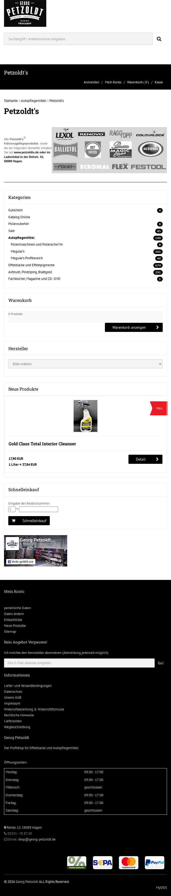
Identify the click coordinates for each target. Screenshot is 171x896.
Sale (11, 230)
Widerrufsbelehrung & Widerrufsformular (34, 709)
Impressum (12, 703)
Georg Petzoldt (27, 881)
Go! (161, 663)
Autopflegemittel (33, 100)
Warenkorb (135, 82)
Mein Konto (113, 82)
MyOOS (161, 887)
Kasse (159, 82)
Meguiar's (17, 251)
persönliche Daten (17, 608)
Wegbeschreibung (17, 727)
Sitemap (10, 631)
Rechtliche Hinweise (19, 715)
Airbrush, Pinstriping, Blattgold (30, 272)
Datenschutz (13, 691)
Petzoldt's (57, 100)
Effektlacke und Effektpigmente (31, 265)
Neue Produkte (15, 625)
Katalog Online (19, 217)
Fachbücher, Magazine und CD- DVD (34, 278)
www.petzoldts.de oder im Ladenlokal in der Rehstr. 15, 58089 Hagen (27, 157)
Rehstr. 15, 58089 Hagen (23, 827)
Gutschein (15, 210)
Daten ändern (14, 614)
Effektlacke (37, 748)
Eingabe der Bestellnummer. (29, 503)
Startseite (11, 100)
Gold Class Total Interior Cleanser (42, 443)
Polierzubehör (18, 223)
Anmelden (91, 82)
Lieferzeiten (13, 721)
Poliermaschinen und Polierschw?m (37, 244)
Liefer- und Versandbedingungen (28, 685)
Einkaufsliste (13, 619)
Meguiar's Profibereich (27, 258)
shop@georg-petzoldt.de (37, 839)
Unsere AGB (12, 697)
